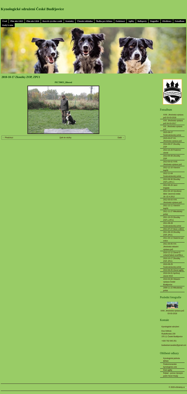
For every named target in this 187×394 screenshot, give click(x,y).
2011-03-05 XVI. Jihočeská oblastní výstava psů (170, 247)
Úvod (4, 21)
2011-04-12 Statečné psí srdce (173, 239)
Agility (131, 21)
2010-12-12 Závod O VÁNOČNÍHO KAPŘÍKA (173, 253)
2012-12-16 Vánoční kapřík (171, 168)
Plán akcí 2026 (32, 21)
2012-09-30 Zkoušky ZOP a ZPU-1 (171, 180)
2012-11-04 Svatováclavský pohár (172, 174)
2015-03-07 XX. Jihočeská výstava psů (172, 139)
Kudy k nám (7, 25)
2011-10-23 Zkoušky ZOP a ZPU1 (171, 218)
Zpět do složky (65, 138)
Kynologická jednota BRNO (171, 359)
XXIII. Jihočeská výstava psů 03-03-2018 (173, 116)
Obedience (166, 21)
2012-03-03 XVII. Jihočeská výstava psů (172, 201)
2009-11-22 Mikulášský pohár (172, 289)
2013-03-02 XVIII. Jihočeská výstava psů (172, 163)
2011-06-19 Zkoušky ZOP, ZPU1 (171, 233)
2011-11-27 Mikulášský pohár (172, 212)
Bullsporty (142, 21)
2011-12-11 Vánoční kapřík (171, 206)
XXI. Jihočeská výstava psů (172, 127)
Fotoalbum (179, 21)
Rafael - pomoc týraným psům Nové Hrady (173, 374)
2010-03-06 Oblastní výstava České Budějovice (171, 282)
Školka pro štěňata (104, 21)
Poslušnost (120, 21)
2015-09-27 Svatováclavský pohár (172, 133)
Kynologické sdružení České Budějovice (32, 9)
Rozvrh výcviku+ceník (52, 21)
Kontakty (70, 21)
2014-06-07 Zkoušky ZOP (171, 145)
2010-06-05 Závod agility (173, 270)
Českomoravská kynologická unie (170, 365)
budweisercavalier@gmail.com (174, 345)
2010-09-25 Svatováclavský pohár (172, 265)
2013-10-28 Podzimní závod (172, 151)
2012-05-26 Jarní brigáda (170, 186)
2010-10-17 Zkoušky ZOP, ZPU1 (171, 259)
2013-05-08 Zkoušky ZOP (171, 157)
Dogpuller (154, 21)
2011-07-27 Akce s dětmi (173, 229)
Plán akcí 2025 (16, 21)
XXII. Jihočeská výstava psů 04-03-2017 (173, 122)
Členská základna (85, 21)
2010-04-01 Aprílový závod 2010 (171, 274)
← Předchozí (7, 138)
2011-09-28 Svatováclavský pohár (172, 224)
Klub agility (167, 370)
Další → (121, 138)
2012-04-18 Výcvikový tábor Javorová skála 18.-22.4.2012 (172, 194)
